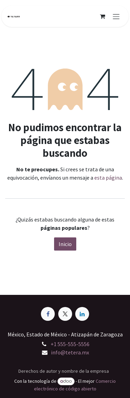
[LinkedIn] (82, 314)
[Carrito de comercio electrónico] (102, 16)
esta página (108, 177)
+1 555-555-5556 (70, 344)
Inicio (65, 244)
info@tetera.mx (70, 352)
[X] (65, 314)
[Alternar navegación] (116, 16)
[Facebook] (48, 314)
